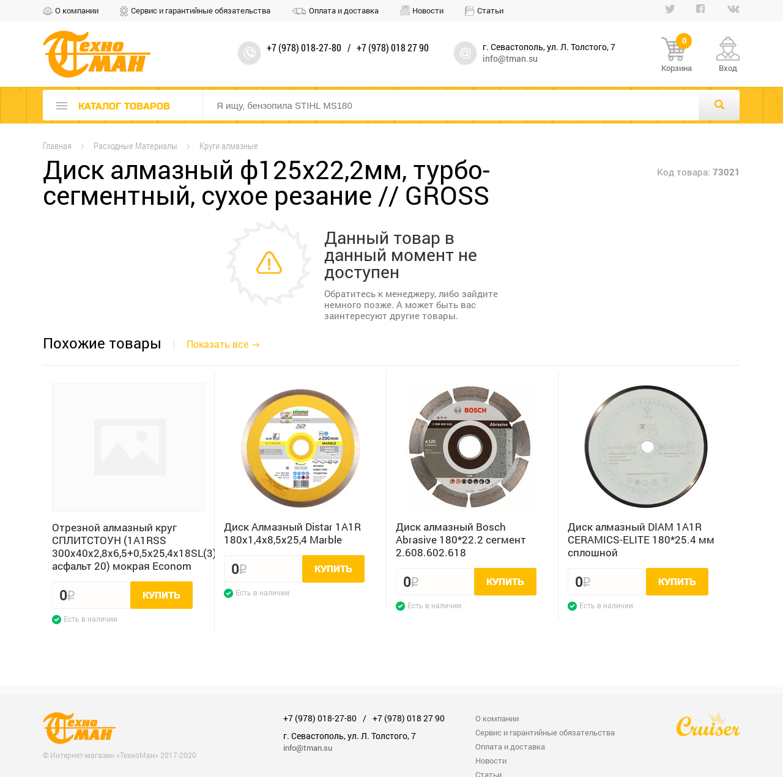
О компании (76, 10)
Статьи (490, 10)
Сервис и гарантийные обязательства (200, 10)
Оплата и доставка (344, 10)
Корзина (676, 55)
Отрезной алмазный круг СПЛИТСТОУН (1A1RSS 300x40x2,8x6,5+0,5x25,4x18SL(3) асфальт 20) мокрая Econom (128, 546)
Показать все (217, 343)
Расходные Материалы (135, 145)
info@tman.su (510, 58)
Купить (161, 595)
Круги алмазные (228, 145)
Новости (427, 10)
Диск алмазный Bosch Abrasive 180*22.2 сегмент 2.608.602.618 (461, 539)
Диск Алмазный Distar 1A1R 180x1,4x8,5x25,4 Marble (292, 533)
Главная (57, 145)
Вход (728, 67)
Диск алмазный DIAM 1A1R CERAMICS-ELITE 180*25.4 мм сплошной (641, 539)
